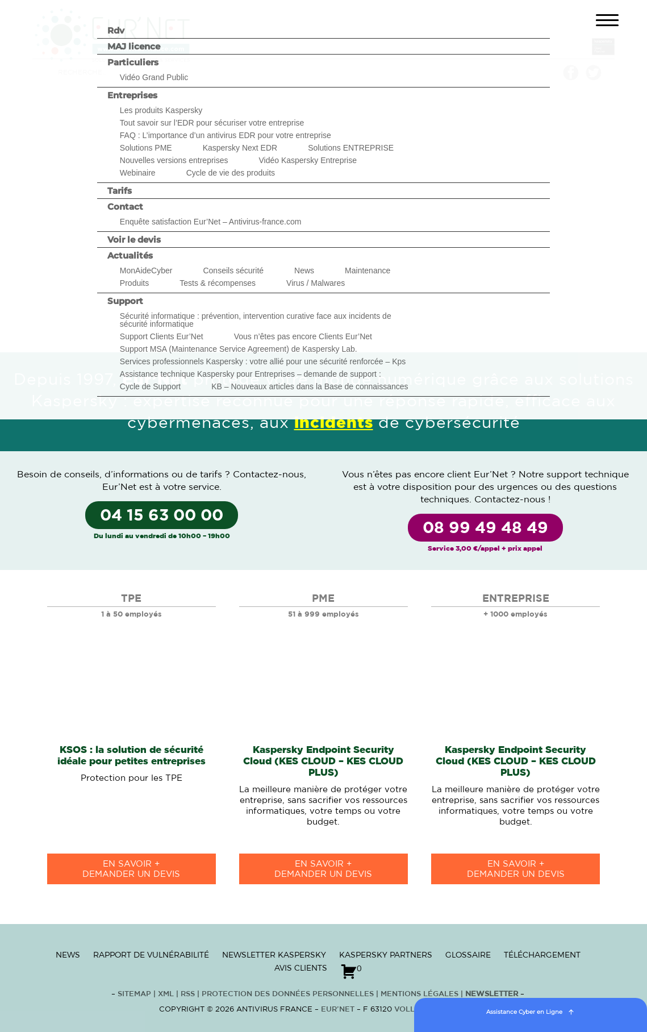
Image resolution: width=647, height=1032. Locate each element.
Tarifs (119, 190)
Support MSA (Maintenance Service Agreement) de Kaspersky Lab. (238, 348)
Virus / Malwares (315, 283)
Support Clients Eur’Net (161, 336)
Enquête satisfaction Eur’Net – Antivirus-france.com (211, 221)
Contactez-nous (268, 474)
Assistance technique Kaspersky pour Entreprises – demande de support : (250, 373)
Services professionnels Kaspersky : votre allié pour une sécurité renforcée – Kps (263, 361)
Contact (125, 206)
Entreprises (132, 95)
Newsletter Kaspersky (274, 955)
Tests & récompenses (218, 283)
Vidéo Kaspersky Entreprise (307, 160)
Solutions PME (146, 147)
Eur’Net (337, 1009)
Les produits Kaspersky (161, 110)
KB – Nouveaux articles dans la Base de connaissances (309, 386)
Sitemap (134, 994)
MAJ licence (133, 46)
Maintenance (367, 270)
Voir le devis (134, 239)
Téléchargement (542, 955)
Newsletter (491, 994)
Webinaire (138, 172)
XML (166, 994)
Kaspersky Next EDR (240, 147)
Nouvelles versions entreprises (174, 160)
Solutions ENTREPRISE (351, 147)
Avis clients (300, 968)
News (304, 270)
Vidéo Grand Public (154, 77)
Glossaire (468, 955)
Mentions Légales (419, 994)
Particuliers (132, 62)
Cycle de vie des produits (230, 172)
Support (125, 301)
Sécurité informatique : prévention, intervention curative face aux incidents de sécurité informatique (255, 319)
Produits (134, 283)
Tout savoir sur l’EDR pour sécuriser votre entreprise (212, 122)
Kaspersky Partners (385, 955)
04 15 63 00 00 (161, 516)
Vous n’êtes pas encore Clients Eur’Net (303, 336)
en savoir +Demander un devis (131, 869)
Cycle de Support (150, 386)
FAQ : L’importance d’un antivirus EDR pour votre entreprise (225, 135)
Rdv (115, 30)
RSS (189, 994)
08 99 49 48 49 (485, 528)
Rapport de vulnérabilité (151, 955)
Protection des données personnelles (288, 994)
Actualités (130, 255)
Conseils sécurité (233, 270)
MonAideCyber (146, 270)
